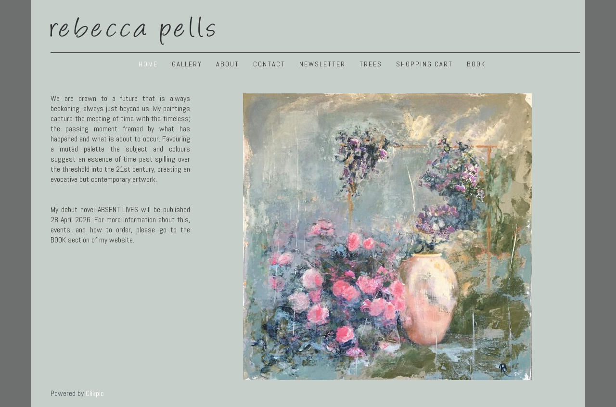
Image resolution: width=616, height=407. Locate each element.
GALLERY (187, 64)
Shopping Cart (424, 64)
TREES (370, 64)
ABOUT (227, 64)
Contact (269, 64)
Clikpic (95, 393)
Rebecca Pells (134, 25)
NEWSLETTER (322, 64)
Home (148, 64)
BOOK (476, 64)
